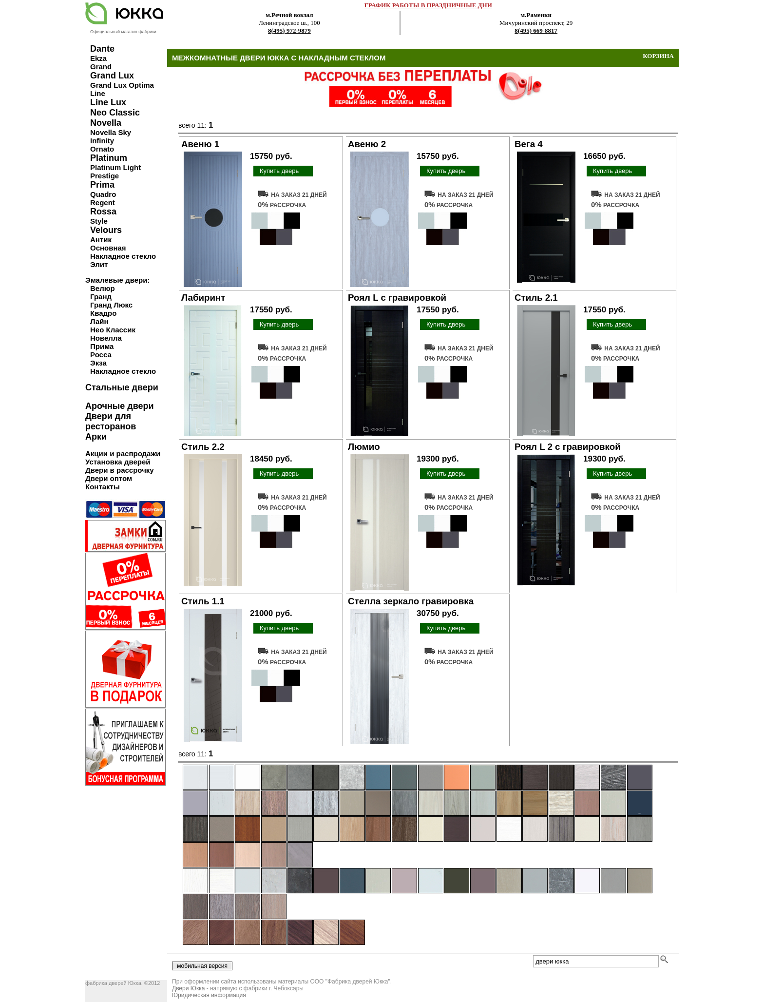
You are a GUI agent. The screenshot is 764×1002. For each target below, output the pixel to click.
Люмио (364, 447)
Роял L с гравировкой (397, 297)
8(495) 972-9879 (289, 30)
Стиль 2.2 (203, 447)
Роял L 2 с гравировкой (568, 447)
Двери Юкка (188, 988)
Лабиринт (203, 297)
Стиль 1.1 (203, 601)
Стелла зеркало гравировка (411, 601)
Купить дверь (279, 170)
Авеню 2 (367, 144)
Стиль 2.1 (536, 297)
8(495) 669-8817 (536, 30)
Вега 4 (529, 144)
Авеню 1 (200, 144)
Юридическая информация (209, 995)
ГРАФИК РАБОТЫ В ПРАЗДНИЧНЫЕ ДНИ (428, 5)
